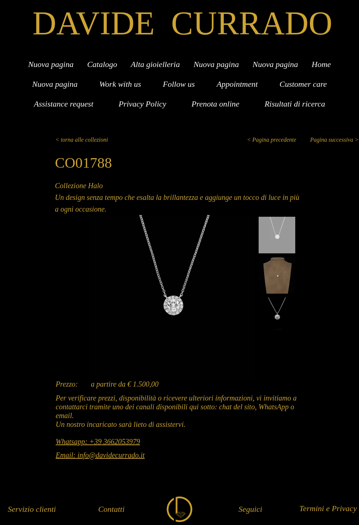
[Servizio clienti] (32, 509)
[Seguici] (250, 509)
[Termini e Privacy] (328, 508)
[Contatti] (111, 509)
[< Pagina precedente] (273, 140)
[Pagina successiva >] (330, 140)
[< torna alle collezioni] (85, 140)
